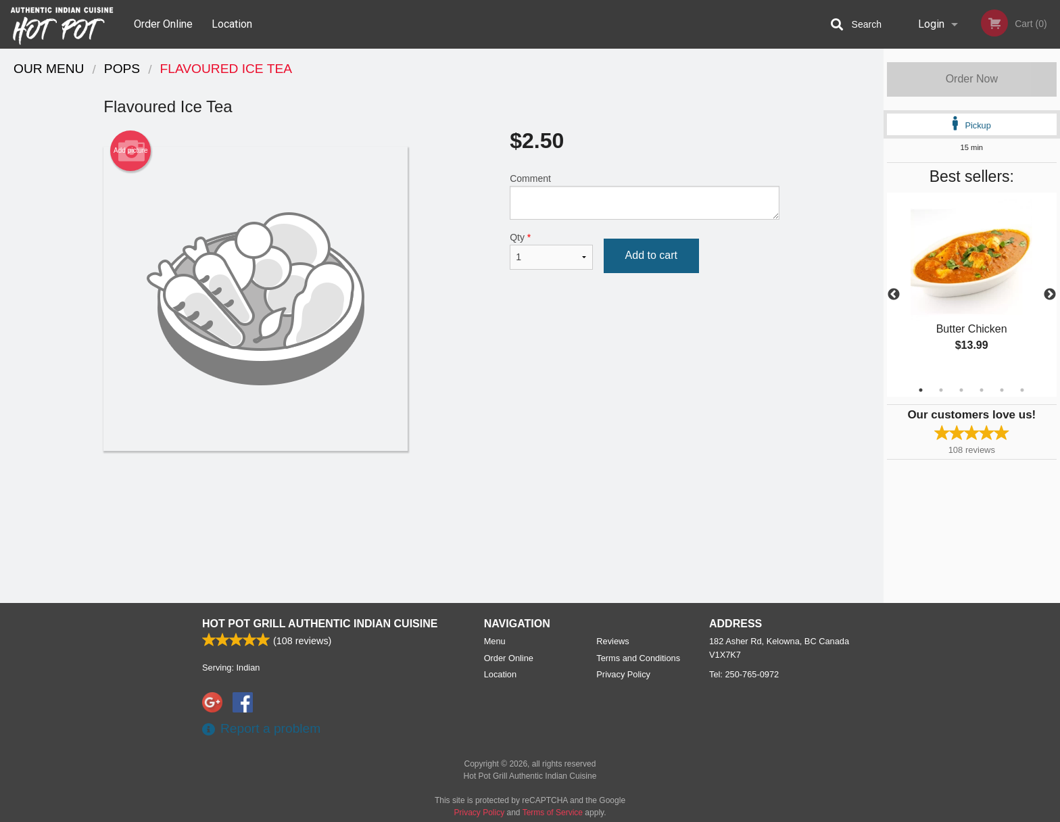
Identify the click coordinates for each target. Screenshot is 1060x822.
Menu (495, 641)
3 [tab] (961, 390)
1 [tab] (920, 390)
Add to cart (651, 255)
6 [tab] (1022, 390)
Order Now (972, 78)
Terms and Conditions (638, 658)
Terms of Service (553, 812)
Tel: (744, 674)
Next (1050, 294)
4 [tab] (981, 390)
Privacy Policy (623, 674)
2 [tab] (941, 390)
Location (232, 24)
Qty (551, 251)
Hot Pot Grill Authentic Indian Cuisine (319, 623)
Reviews (612, 641)
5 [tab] (1002, 390)
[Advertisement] (441, 495)
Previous (893, 294)
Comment (644, 196)
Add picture (131, 150)
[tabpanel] (971, 286)
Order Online (163, 24)
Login (931, 24)
